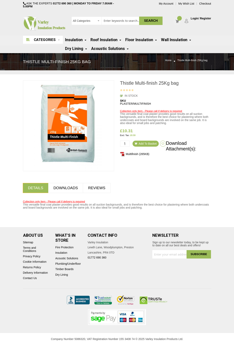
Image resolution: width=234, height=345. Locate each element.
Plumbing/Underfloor (68, 263)
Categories (45, 40)
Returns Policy (32, 267)
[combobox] (117, 21)
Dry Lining (61, 274)
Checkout (205, 3)
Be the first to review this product (127, 90)
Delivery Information (35, 272)
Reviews (96, 188)
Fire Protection (64, 247)
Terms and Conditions (29, 249)
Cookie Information (35, 261)
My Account (166, 3)
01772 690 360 (62, 3)
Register (205, 18)
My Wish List (186, 3)
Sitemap (28, 242)
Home (168, 60)
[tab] (35, 188)
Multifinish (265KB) (134, 154)
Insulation (61, 252)
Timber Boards (64, 269)
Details (35, 188)
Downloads (65, 188)
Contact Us (30, 278)
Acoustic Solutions (66, 258)
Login (194, 18)
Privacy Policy (31, 256)
